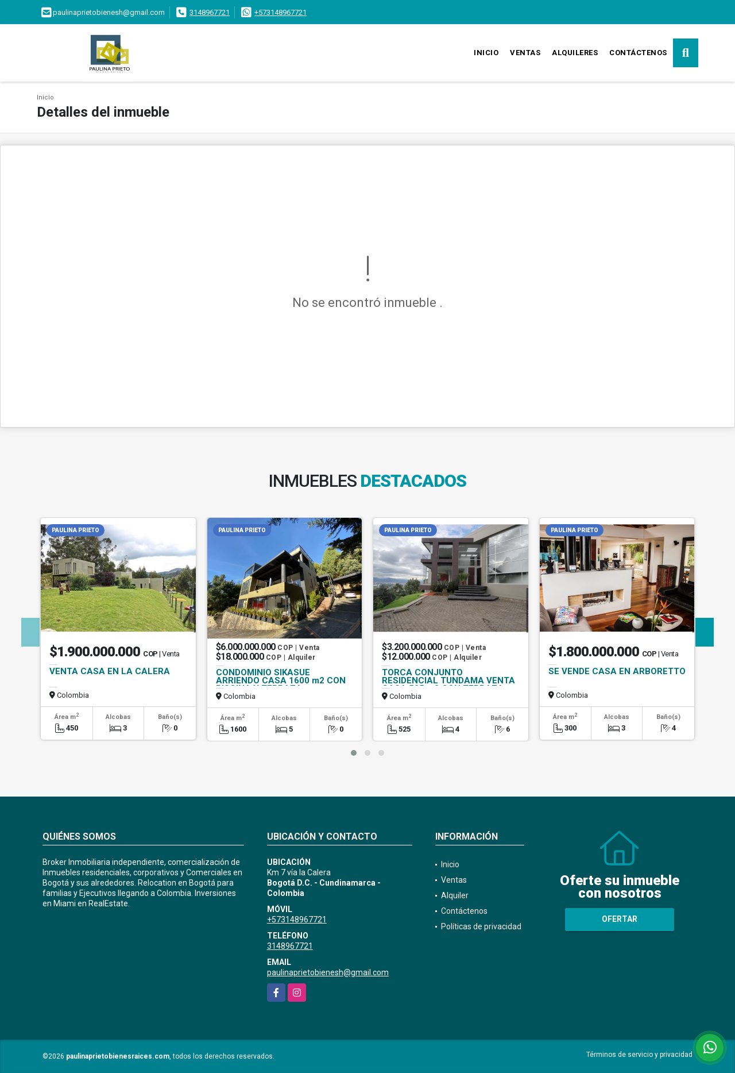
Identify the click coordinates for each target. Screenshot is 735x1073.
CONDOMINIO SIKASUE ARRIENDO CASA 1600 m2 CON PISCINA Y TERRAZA (281, 680)
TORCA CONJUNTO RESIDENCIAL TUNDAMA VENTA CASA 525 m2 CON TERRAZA (448, 680)
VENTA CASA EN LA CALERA (109, 671)
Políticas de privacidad (481, 926)
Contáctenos (638, 52)
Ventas (525, 52)
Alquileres (575, 52)
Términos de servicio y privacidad (639, 1055)
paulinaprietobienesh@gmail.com (328, 972)
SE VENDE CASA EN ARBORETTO (617, 671)
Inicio (486, 52)
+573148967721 (280, 12)
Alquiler (455, 895)
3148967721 (209, 12)
